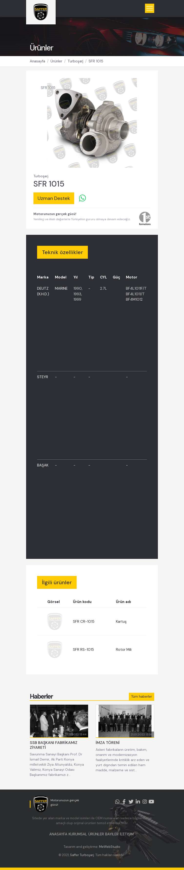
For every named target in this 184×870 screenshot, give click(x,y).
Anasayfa (37, 61)
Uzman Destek (54, 198)
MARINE (61, 288)
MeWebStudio (109, 847)
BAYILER (112, 834)
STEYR (42, 377)
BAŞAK (42, 465)
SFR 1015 (96, 61)
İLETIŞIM (127, 834)
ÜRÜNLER (96, 834)
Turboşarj (75, 61)
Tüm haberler (141, 696)
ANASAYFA (58, 834)
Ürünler (56, 61)
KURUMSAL (78, 834)
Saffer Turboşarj (82, 855)
